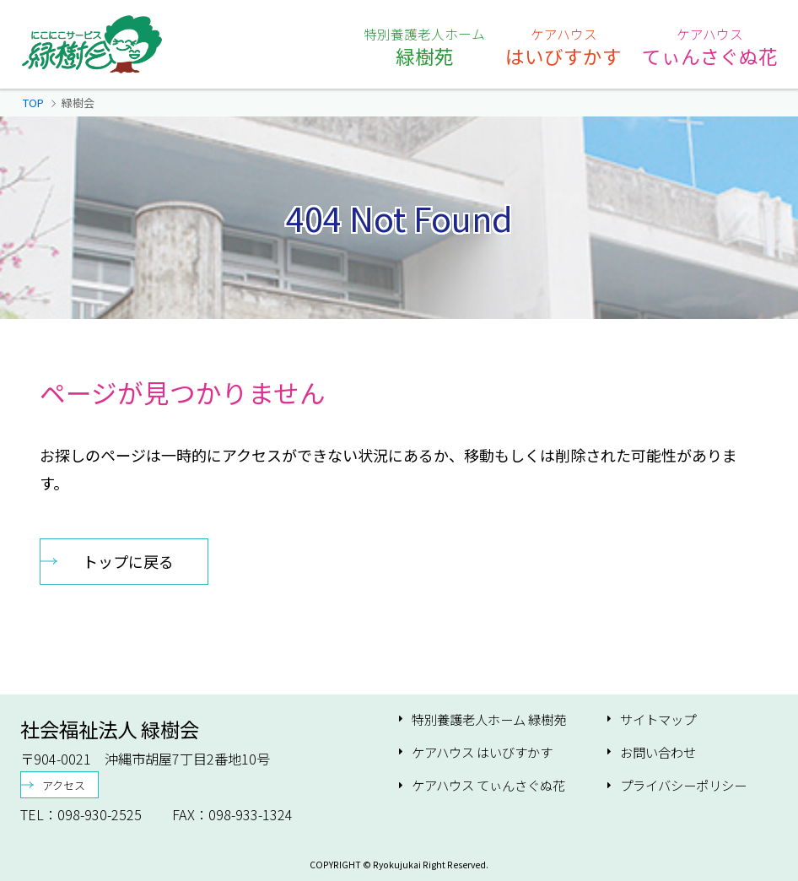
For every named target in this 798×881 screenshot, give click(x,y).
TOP (33, 103)
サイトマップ (658, 719)
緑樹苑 (424, 46)
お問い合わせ (658, 752)
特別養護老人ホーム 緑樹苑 (489, 719)
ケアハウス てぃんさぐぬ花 (488, 785)
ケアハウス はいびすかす (482, 752)
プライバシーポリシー (683, 785)
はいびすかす (563, 46)
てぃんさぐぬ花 (710, 46)
